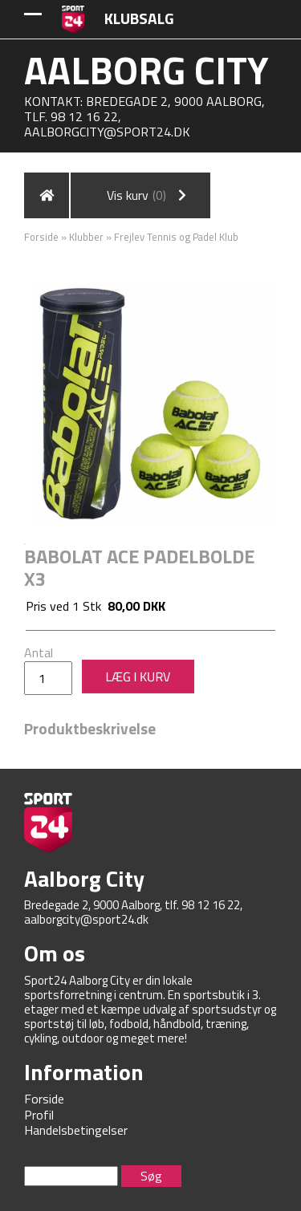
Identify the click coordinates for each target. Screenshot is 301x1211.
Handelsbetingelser (76, 1130)
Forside (41, 237)
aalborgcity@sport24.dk (107, 131)
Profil (39, 1114)
